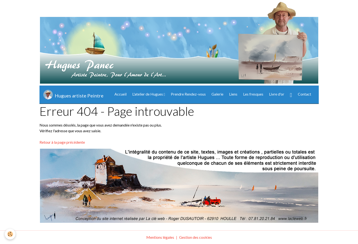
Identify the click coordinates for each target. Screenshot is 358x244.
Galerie (217, 94)
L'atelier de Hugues (148, 94)
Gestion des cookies (195, 237)
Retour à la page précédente (62, 142)
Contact (304, 94)
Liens (233, 94)
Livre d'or (276, 94)
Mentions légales (160, 237)
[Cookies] (10, 234)
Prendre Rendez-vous (188, 94)
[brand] (73, 94)
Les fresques (253, 94)
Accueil (120, 94)
